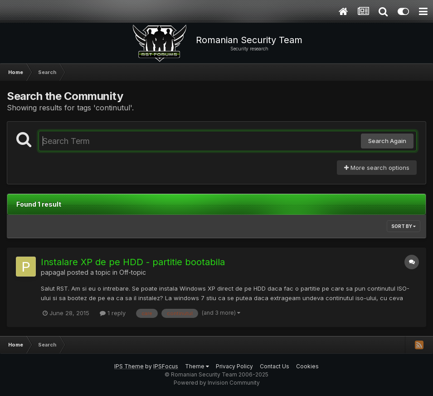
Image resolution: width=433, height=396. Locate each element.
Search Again (387, 140)
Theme (197, 366)
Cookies (307, 366)
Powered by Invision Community (217, 382)
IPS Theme (129, 366)
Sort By (403, 226)
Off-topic (132, 272)
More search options (376, 167)
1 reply (113, 313)
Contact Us (274, 366)
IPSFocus (165, 366)
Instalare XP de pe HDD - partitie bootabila (133, 262)
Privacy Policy (234, 366)
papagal (53, 272)
